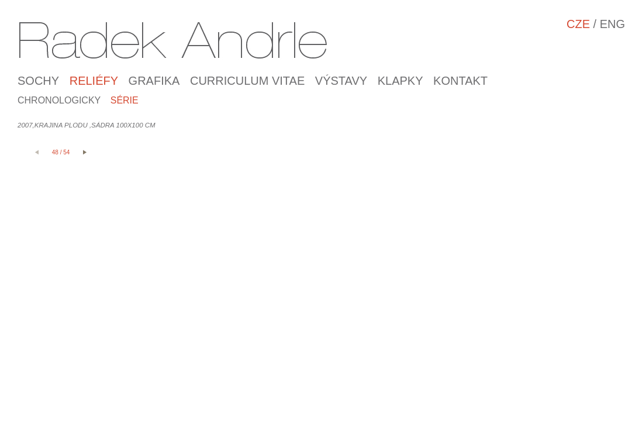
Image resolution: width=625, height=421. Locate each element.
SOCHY (38, 80)
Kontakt (460, 80)
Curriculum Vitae (247, 80)
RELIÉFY (94, 80)
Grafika (154, 80)
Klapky (400, 80)
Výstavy (341, 80)
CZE (578, 24)
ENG (612, 24)
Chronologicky (59, 100)
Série (125, 100)
